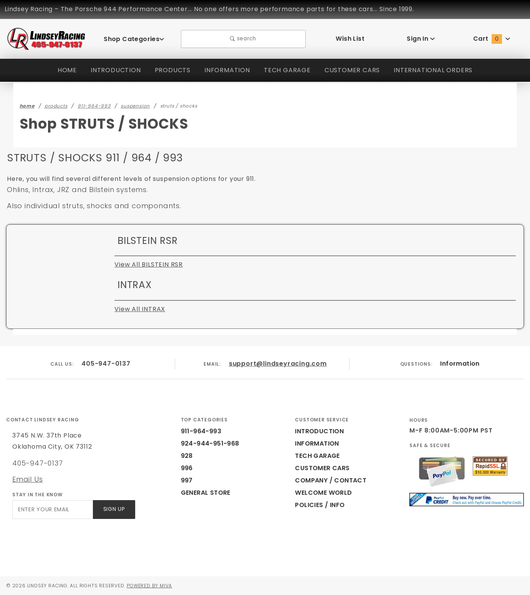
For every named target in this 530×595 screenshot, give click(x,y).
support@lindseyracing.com (278, 363)
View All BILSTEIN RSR (150, 264)
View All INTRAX (139, 309)
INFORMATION (225, 70)
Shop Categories (134, 38)
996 (186, 468)
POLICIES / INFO (320, 505)
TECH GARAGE (285, 70)
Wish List (350, 38)
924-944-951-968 (205, 443)
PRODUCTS (169, 70)
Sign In (421, 38)
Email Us (27, 479)
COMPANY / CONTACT (329, 480)
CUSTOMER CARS (352, 70)
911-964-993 (199, 431)
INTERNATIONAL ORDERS (436, 70)
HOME (62, 70)
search (243, 39)
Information (459, 363)
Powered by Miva (157, 585)
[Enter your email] (52, 509)
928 (186, 455)
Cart (491, 38)
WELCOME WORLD (324, 492)
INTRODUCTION (111, 70)
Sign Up (113, 509)
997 (186, 480)
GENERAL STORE (208, 492)
